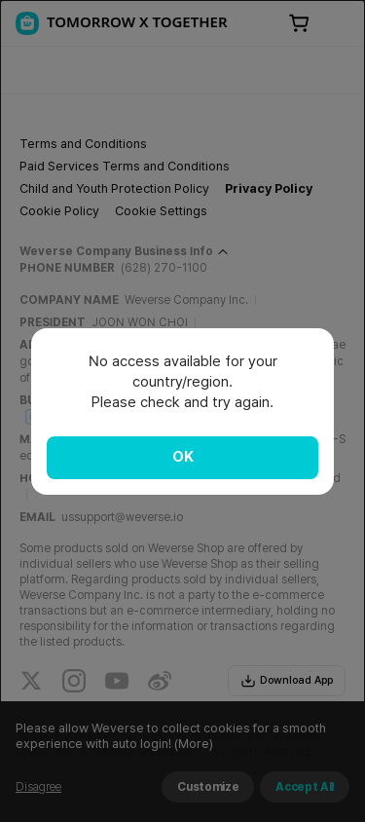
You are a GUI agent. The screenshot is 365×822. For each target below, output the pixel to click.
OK (183, 457)
